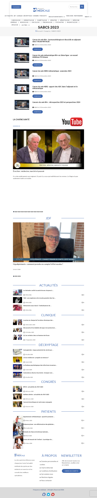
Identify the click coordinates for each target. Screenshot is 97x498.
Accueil (40, 31)
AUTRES (26, 25)
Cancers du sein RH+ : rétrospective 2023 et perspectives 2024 (56, 102)
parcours (69, 16)
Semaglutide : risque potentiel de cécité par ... (38, 350)
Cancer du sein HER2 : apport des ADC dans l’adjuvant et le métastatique (55, 87)
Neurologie (24, 22)
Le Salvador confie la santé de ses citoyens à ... (38, 290)
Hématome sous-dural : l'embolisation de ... (37, 305)
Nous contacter (46, 480)
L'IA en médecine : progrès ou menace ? (36, 357)
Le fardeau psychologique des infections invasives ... (40, 365)
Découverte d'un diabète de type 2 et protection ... (39, 328)
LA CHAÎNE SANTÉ (21, 119)
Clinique (20, 16)
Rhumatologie (72, 22)
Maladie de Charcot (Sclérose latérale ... (36, 432)
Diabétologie (42, 20)
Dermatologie (29, 20)
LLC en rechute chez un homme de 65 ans (36, 335)
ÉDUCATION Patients (57, 17)
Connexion (16, 7)
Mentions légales (47, 477)
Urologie (14, 25)
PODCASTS (43, 16)
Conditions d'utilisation (49, 471)
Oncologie (36, 22)
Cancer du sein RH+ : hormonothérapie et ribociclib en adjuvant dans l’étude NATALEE (56, 40)
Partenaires (78, 16)
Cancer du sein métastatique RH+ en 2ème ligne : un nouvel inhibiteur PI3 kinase (55, 56)
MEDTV (88, 17)
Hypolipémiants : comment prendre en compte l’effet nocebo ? (38, 264)
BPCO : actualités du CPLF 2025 (33, 387)
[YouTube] (52, 494)
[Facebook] (44, 494)
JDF (15, 16)
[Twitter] (48, 494)
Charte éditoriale (47, 468)
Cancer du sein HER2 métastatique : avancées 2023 (51, 71)
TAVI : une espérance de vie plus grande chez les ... (39, 298)
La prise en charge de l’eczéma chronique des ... (38, 320)
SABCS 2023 (56, 31)
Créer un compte (71, 471)
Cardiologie (15, 20)
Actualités (9, 16)
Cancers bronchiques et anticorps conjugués (37, 402)
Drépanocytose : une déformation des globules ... (39, 424)
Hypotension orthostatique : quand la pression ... (38, 416)
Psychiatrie (60, 22)
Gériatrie (53, 20)
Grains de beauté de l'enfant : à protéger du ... (38, 439)
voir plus (37, 49)
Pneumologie (47, 22)
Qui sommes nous (47, 474)
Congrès (36, 16)
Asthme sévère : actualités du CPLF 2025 (36, 394)
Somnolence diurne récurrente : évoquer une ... (38, 373)
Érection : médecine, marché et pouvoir (28, 171)
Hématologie (65, 20)
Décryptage (27, 16)
